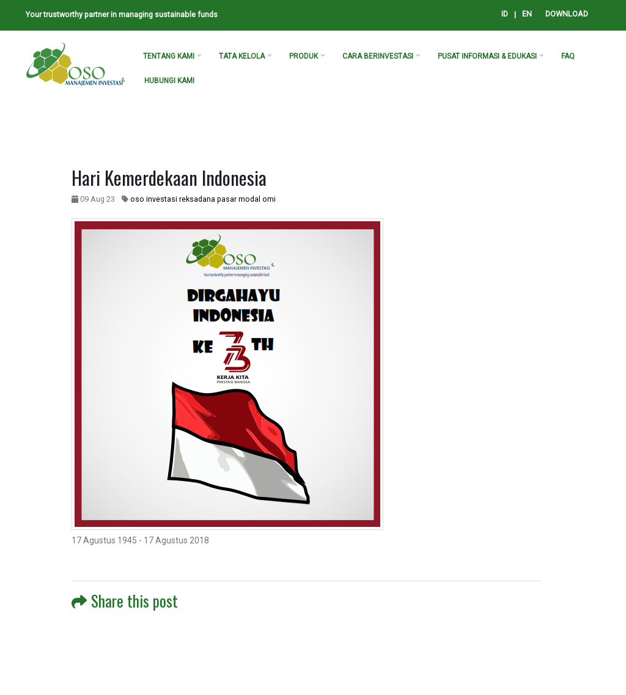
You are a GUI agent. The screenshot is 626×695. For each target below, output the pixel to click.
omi (269, 199)
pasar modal (238, 199)
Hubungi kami (169, 80)
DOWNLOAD (566, 13)
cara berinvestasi (377, 56)
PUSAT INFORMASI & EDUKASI (487, 56)
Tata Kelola (242, 56)
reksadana (197, 199)
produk (303, 56)
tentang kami (168, 56)
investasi (161, 199)
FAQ (568, 56)
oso (137, 199)
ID (504, 13)
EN (527, 13)
